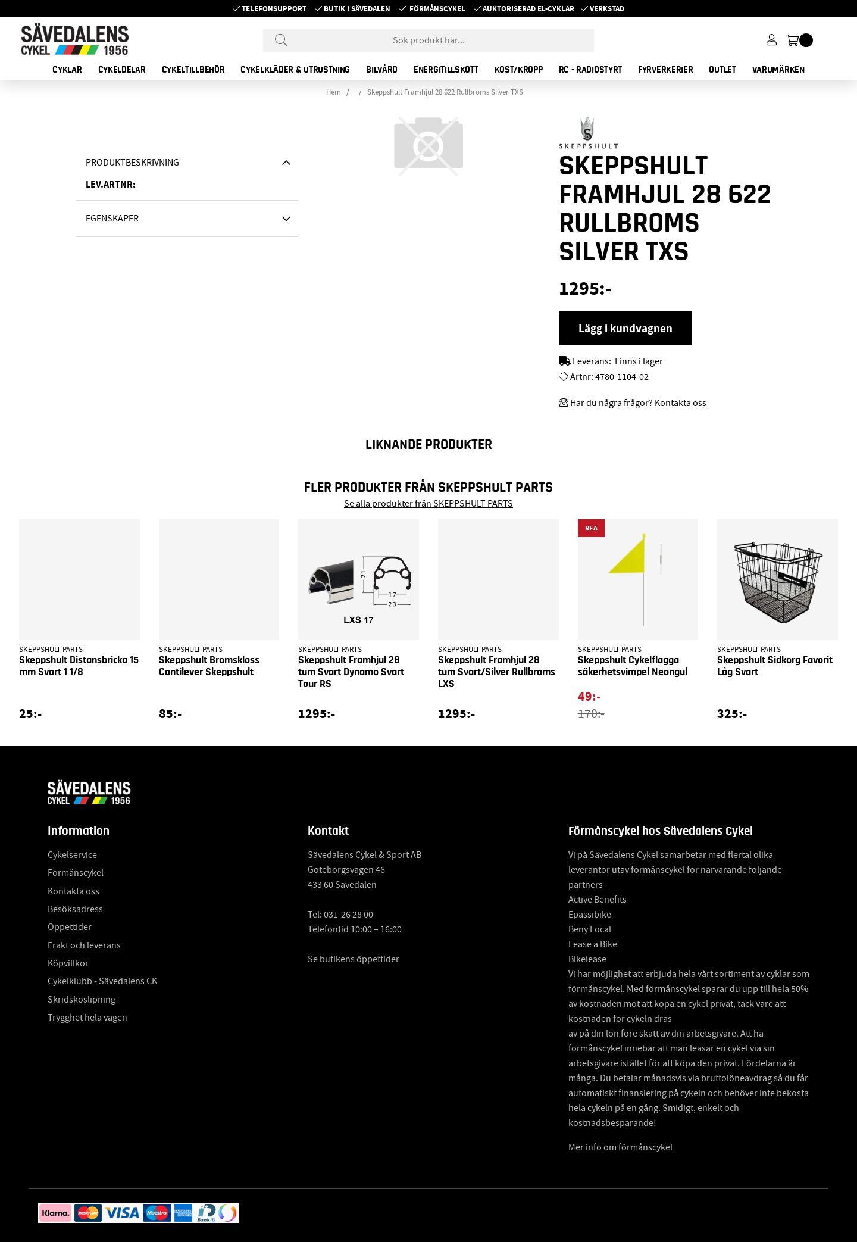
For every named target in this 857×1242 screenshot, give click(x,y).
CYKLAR (67, 69)
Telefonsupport (274, 9)
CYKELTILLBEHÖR (193, 69)
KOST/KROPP (519, 69)
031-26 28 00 (348, 914)
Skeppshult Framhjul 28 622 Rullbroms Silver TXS (445, 92)
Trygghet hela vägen (87, 1017)
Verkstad (607, 9)
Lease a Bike (592, 944)
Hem (333, 92)
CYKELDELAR (122, 69)
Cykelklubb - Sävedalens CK (102, 981)
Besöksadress (75, 909)
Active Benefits (597, 900)
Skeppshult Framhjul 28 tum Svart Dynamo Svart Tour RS (351, 672)
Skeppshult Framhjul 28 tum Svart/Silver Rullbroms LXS (496, 672)
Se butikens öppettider (353, 959)
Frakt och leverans (84, 945)
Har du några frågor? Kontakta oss (638, 403)
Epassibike (589, 914)
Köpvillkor (68, 963)
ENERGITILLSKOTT (446, 69)
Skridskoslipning (81, 1000)
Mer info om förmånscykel (620, 1147)
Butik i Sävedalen (357, 9)
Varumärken (778, 69)
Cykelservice (72, 855)
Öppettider (70, 927)
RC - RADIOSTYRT (591, 69)
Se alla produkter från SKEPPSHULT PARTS (428, 504)
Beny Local (589, 929)
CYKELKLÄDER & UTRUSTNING (295, 69)
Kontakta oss (73, 891)
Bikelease (587, 959)
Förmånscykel (437, 9)
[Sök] (428, 40)
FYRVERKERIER (665, 69)
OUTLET (722, 69)
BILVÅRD (382, 69)
